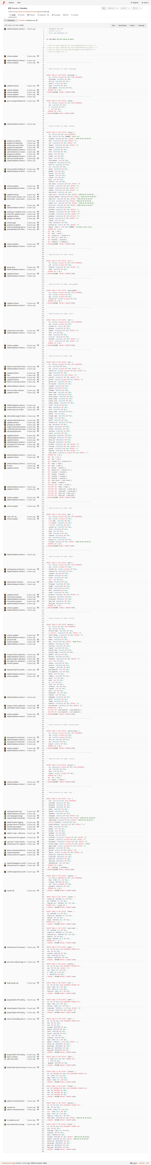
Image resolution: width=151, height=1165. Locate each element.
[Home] (4, 2)
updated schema (13, 86)
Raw (113, 25)
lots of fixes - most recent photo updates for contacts (25, 199)
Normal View (122, 25)
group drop (11, 267)
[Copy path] (36, 20)
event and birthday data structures (19, 227)
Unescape (141, 25)
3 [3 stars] (129, 8)
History (132, 25)
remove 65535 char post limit (17, 407)
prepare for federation (15, 143)
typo (8, 205)
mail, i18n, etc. (12, 517)
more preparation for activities (17, 377)
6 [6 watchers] (117, 8)
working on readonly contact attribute (20, 212)
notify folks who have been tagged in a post (22, 429)
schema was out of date (15, 145)
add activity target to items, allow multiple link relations (26, 416)
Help (18, 3)
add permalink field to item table (18, 420)
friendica (15, 8)
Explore (11, 3)
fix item (9, 466)
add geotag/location (14, 431)
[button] (38, 56)
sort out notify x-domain (15, 390)
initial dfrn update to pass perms (18, 214)
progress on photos (14, 141)
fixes (8, 375)
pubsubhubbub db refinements (18, 188)
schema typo (11, 223)
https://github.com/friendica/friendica (25, 12)
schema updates (12, 63)
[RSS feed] (103, 8)
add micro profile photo (15, 158)
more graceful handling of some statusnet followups (25, 169)
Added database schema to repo (18, 29)
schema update (12, 56)
